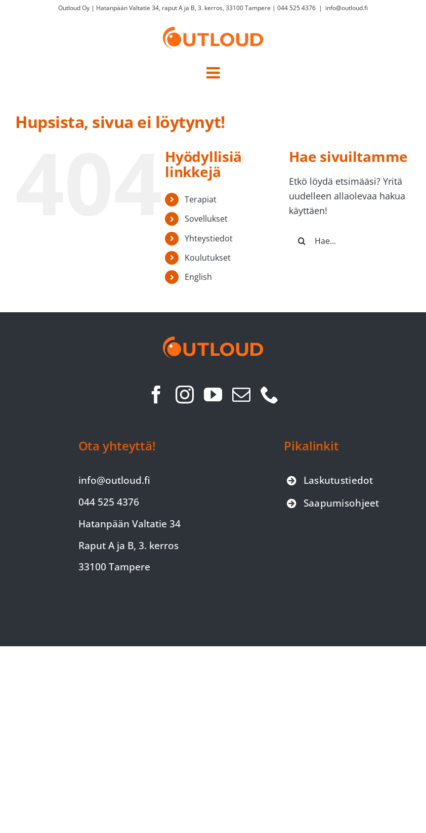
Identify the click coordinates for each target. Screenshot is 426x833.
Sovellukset (206, 218)
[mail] (241, 395)
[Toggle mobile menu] (213, 73)
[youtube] (213, 395)
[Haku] (301, 241)
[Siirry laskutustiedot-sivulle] (330, 480)
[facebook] (156, 395)
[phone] (270, 395)
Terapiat (201, 199)
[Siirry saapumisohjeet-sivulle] (333, 503)
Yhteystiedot (209, 238)
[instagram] (185, 395)
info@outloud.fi (346, 8)
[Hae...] (350, 241)
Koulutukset (208, 257)
